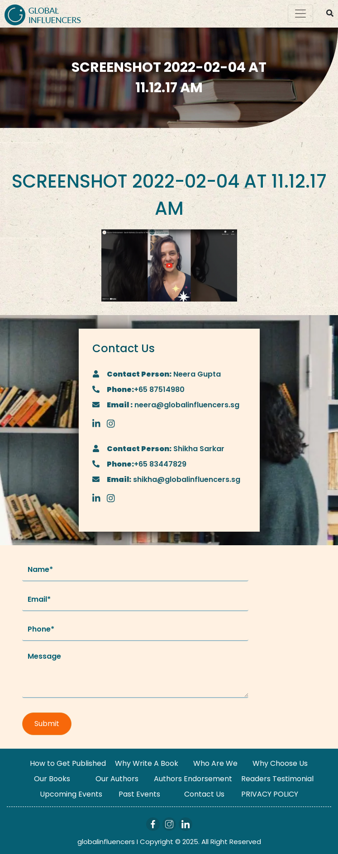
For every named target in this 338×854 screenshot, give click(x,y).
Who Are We (215, 763)
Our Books (52, 779)
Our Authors (116, 779)
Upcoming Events (71, 794)
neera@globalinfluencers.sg (186, 405)
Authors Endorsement (193, 779)
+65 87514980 (159, 389)
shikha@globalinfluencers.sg (185, 479)
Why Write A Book (146, 763)
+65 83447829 (160, 464)
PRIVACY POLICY (269, 794)
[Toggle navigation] (300, 14)
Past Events (139, 794)
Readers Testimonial (277, 779)
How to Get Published (68, 763)
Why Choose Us (280, 763)
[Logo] (43, 14)
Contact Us (204, 794)
